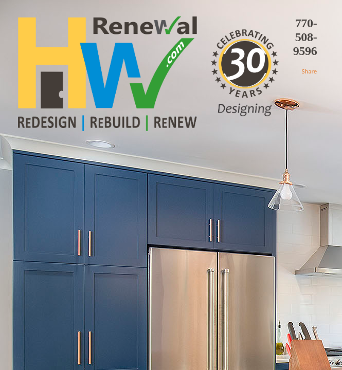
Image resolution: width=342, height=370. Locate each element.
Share (309, 71)
